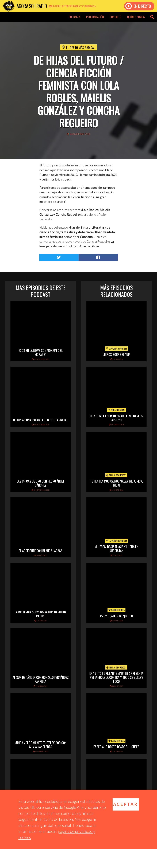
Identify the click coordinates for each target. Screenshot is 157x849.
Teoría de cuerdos (116, 475)
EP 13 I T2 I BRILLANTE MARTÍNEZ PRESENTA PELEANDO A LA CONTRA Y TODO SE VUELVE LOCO (116, 677)
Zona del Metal (116, 410)
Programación (95, 17)
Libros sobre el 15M (116, 354)
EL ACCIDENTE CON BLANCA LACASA (40, 550)
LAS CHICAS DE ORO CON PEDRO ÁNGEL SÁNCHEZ (40, 483)
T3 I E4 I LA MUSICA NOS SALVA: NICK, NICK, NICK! (116, 483)
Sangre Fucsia (116, 610)
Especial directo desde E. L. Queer (116, 746)
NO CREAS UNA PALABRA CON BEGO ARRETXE (40, 419)
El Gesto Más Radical (80, 47)
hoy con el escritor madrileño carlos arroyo (116, 417)
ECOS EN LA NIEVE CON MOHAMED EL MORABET (40, 352)
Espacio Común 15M (116, 348)
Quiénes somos (136, 17)
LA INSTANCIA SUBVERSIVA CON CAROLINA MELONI (40, 613)
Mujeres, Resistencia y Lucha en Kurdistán (116, 548)
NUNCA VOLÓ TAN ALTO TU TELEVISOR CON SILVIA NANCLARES (40, 744)
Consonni (86, 237)
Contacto (115, 17)
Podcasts (74, 17)
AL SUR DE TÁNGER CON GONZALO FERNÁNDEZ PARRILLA (41, 679)
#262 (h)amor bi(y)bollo (116, 615)
